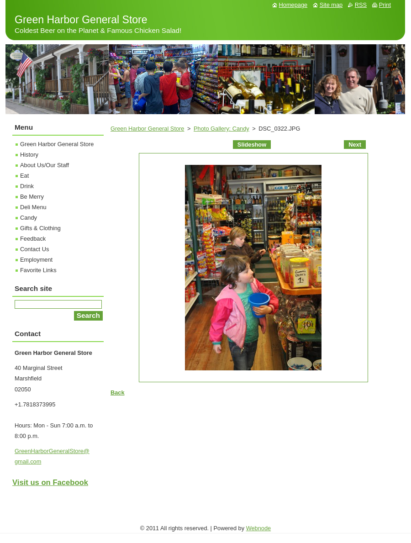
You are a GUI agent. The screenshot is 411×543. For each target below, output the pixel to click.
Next (354, 144)
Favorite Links (38, 270)
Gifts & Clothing (40, 228)
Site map (331, 4)
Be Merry (32, 196)
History (29, 154)
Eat (24, 175)
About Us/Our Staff (44, 165)
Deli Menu (33, 207)
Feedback (33, 238)
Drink (27, 186)
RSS (361, 4)
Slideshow (251, 144)
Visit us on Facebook (50, 482)
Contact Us (34, 249)
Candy (28, 217)
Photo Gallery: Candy (221, 128)
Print (385, 4)
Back (118, 392)
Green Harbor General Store (147, 128)
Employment (36, 259)
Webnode (258, 528)
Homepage (293, 4)
